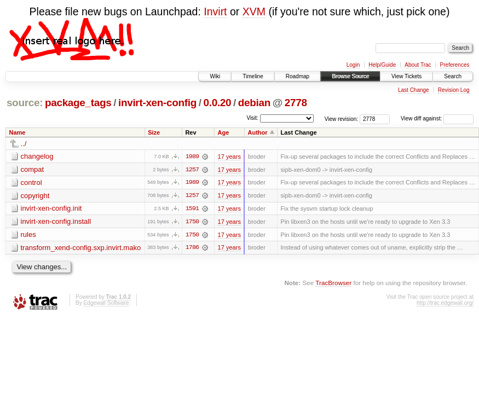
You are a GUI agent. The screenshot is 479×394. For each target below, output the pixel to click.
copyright (35, 196)
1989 (192, 156)
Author (257, 132)
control (31, 182)
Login (353, 65)
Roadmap (297, 76)
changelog (37, 156)
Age (223, 132)
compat (32, 169)
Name (17, 132)
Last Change (413, 90)
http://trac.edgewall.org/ (445, 304)
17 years (229, 156)
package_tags (78, 102)
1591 (192, 209)
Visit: (252, 118)
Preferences (455, 65)
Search (452, 76)
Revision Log (454, 90)
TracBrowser (333, 283)
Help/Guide (382, 65)
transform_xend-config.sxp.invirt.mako (81, 248)
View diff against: (437, 118)
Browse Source (350, 76)
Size (154, 132)
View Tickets (406, 76)
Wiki (215, 76)
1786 (192, 248)
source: (25, 102)
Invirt (215, 11)
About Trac (418, 65)
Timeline (253, 76)
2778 (296, 102)
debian (254, 102)
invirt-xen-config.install (56, 222)
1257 (192, 169)
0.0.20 (218, 102)
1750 (192, 222)
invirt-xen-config (157, 102)
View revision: (342, 118)
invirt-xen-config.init (51, 209)
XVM (254, 11)
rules (28, 235)
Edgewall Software (106, 304)
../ (24, 144)
